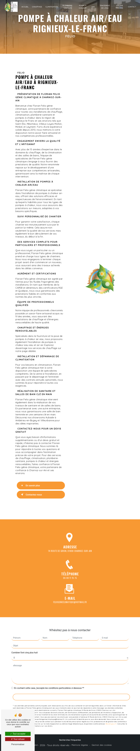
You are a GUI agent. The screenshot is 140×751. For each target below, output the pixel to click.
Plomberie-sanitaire (68, 6)
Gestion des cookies (102, 745)
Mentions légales (80, 745)
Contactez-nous (31, 494)
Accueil (24, 7)
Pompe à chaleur (83, 6)
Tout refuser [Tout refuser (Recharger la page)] (18, 739)
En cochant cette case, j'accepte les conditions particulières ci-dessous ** (49, 684)
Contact (132, 7)
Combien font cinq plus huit (24, 648)
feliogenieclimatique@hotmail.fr (70, 598)
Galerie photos (119, 6)
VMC (93, 7)
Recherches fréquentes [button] (70, 740)
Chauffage (37, 7)
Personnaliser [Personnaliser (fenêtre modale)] (17, 744)
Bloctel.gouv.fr (111, 720)
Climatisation (51, 7)
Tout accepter (17, 734)
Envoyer (71, 693)
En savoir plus (30, 485)
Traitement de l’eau (105, 6)
